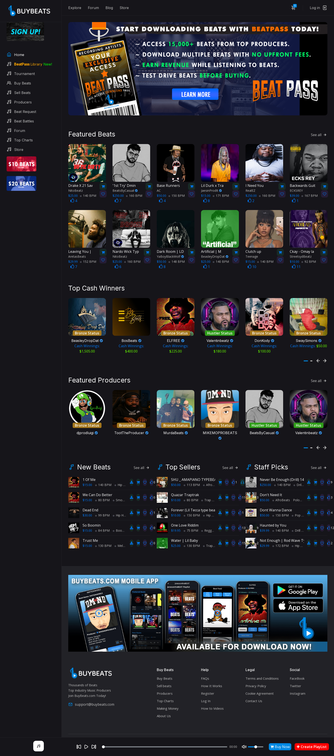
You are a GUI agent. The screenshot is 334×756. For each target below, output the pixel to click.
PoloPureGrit (302, 500)
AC (159, 190)
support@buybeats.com (91, 704)
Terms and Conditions (262, 678)
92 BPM (308, 261)
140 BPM (88, 195)
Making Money (168, 708)
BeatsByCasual (125, 190)
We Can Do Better (97, 494)
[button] (306, 360)
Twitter (295, 686)
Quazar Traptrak (185, 494)
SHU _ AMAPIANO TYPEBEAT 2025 (199, 479)
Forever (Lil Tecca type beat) (194, 510)
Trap (206, 500)
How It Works (211, 686)
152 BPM (88, 261)
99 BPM (102, 515)
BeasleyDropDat (214, 256)
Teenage (251, 256)
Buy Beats (164, 678)
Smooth (120, 500)
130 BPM (103, 546)
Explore (74, 8)
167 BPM (309, 195)
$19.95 (176, 530)
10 (252, 266)
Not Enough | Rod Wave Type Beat (289, 540)
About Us (164, 716)
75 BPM (191, 530)
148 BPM (176, 261)
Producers (165, 693)
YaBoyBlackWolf (170, 256)
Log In (205, 701)
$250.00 (265, 485)
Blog (109, 8)
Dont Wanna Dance (276, 510)
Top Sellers (183, 467)
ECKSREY (296, 190)
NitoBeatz (75, 190)
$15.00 (87, 485)
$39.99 (264, 530)
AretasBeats (77, 256)
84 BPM (102, 530)
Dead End (90, 510)
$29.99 (264, 546)
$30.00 (87, 515)
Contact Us (253, 701)
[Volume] (255, 747)
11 (296, 266)
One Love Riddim (185, 525)
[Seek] (164, 747)
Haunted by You (273, 525)
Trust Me (90, 540)
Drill (297, 485)
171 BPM (221, 195)
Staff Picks (271, 467)
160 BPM (134, 195)
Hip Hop (121, 485)
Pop (296, 515)
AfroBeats (212, 485)
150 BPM (176, 195)
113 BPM (192, 485)
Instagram (297, 693)
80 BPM (102, 500)
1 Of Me (89, 479)
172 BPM (280, 546)
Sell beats (164, 686)
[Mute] (244, 746)
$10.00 (176, 500)
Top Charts (165, 701)
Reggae (208, 530)
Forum (93, 8)
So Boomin (92, 525)
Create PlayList (312, 746)
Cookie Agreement (259, 693)
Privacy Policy (255, 686)
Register (207, 693)
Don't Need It (271, 494)
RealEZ (250, 190)
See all (319, 134)
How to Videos (212, 708)
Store (124, 8)
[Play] (86, 746)
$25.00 (176, 546)
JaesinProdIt (211, 190)
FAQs (205, 678)
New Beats (94, 467)
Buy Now (280, 746)
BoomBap (122, 530)
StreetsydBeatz (301, 256)
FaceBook (297, 678)
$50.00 (176, 485)
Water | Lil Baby (184, 540)
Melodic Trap (125, 546)
